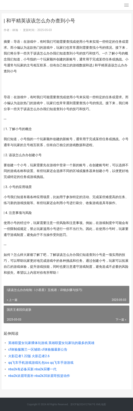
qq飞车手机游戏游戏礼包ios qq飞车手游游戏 (40, 363)
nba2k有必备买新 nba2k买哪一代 (32, 369)
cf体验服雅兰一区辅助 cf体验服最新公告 (37, 349)
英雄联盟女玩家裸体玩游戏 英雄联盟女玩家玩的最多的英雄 (51, 343)
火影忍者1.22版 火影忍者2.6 (28, 356)
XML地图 (101, 404)
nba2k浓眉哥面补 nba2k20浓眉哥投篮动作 (39, 376)
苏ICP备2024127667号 (82, 404)
